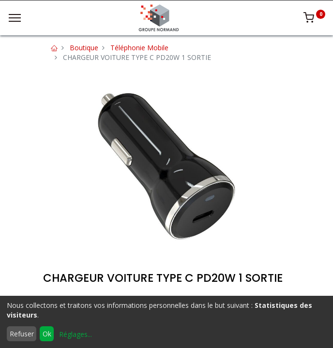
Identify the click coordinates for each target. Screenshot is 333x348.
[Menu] (15, 18)
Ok (47, 333)
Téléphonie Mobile (139, 47)
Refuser (22, 333)
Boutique (84, 47)
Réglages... (75, 334)
